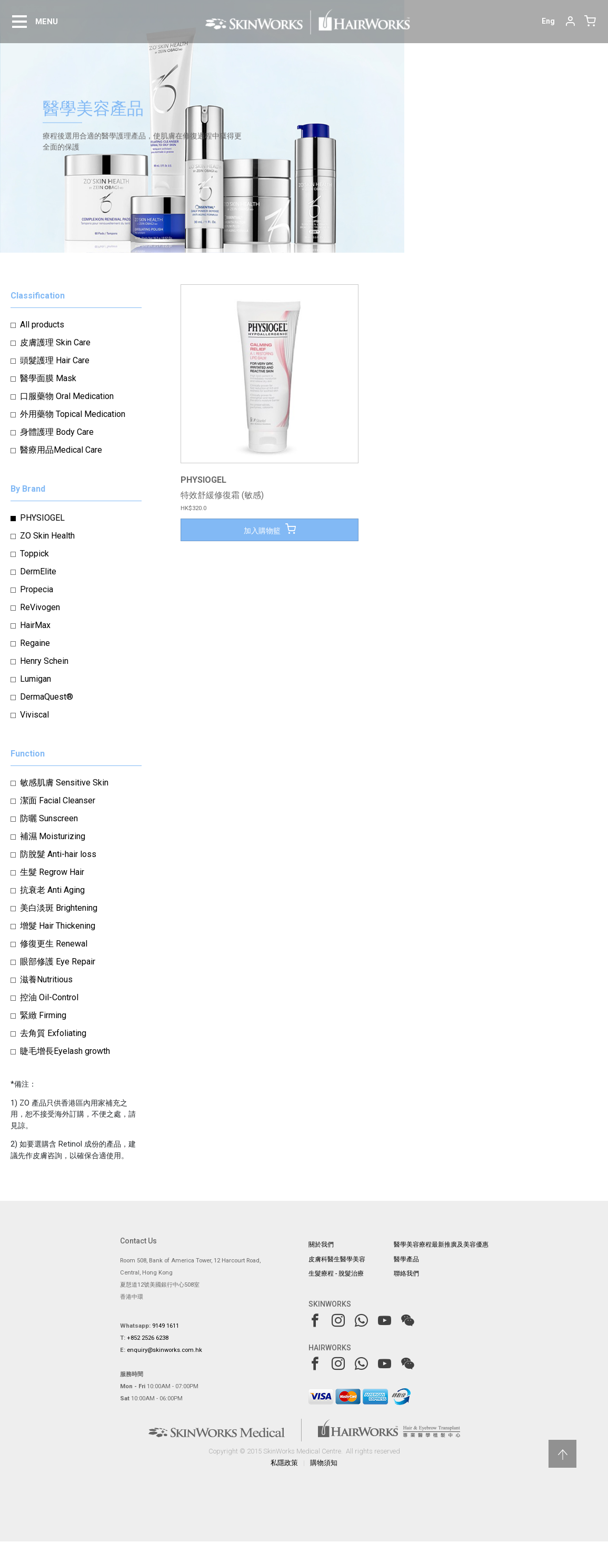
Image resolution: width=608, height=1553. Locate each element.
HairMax (35, 625)
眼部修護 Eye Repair (57, 962)
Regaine (35, 643)
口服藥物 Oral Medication (67, 396)
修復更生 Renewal (53, 944)
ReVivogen (40, 607)
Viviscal (34, 715)
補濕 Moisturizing (52, 836)
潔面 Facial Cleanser (57, 800)
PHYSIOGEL (42, 518)
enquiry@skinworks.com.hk (164, 1350)
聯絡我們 (406, 1273)
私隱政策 (284, 1463)
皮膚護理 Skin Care (55, 342)
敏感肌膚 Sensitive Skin (64, 783)
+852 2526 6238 (147, 1338)
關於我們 (321, 1244)
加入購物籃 (270, 529)
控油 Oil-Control (49, 997)
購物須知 (323, 1463)
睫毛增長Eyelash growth (65, 1051)
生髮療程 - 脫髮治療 (336, 1273)
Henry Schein (44, 661)
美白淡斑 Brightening (58, 908)
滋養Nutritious (46, 979)
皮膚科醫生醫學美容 (336, 1259)
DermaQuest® (46, 697)
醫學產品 (406, 1259)
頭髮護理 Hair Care (54, 360)
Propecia (36, 589)
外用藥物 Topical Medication (72, 414)
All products (42, 325)
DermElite (38, 571)
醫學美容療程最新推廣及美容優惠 (441, 1244)
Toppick (34, 554)
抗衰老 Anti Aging (52, 890)
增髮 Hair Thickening (57, 926)
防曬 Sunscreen (49, 818)
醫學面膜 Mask (48, 378)
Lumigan (35, 679)
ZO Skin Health (47, 536)
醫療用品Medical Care (61, 450)
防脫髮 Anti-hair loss (58, 854)
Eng (548, 21)
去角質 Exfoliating (53, 1033)
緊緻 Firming (43, 1015)
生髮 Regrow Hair (52, 872)
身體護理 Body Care (57, 432)
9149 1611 (165, 1325)
